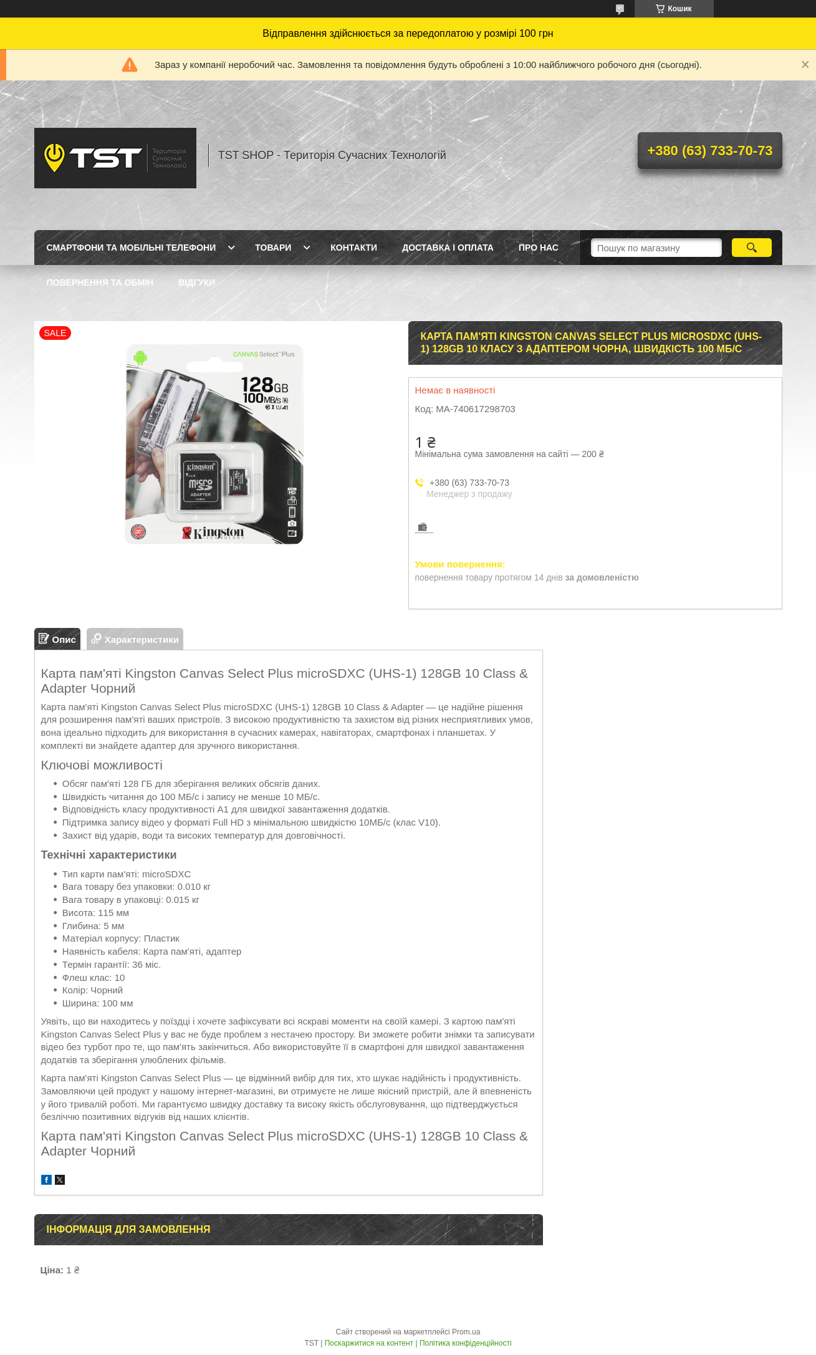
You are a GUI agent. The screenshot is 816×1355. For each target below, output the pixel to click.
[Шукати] (752, 247)
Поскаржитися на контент (369, 1343)
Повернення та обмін (100, 282)
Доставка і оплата (448, 248)
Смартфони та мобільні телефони (131, 248)
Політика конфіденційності (466, 1343)
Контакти (353, 248)
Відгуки (196, 282)
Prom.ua (466, 1332)
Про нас (539, 248)
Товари (273, 248)
